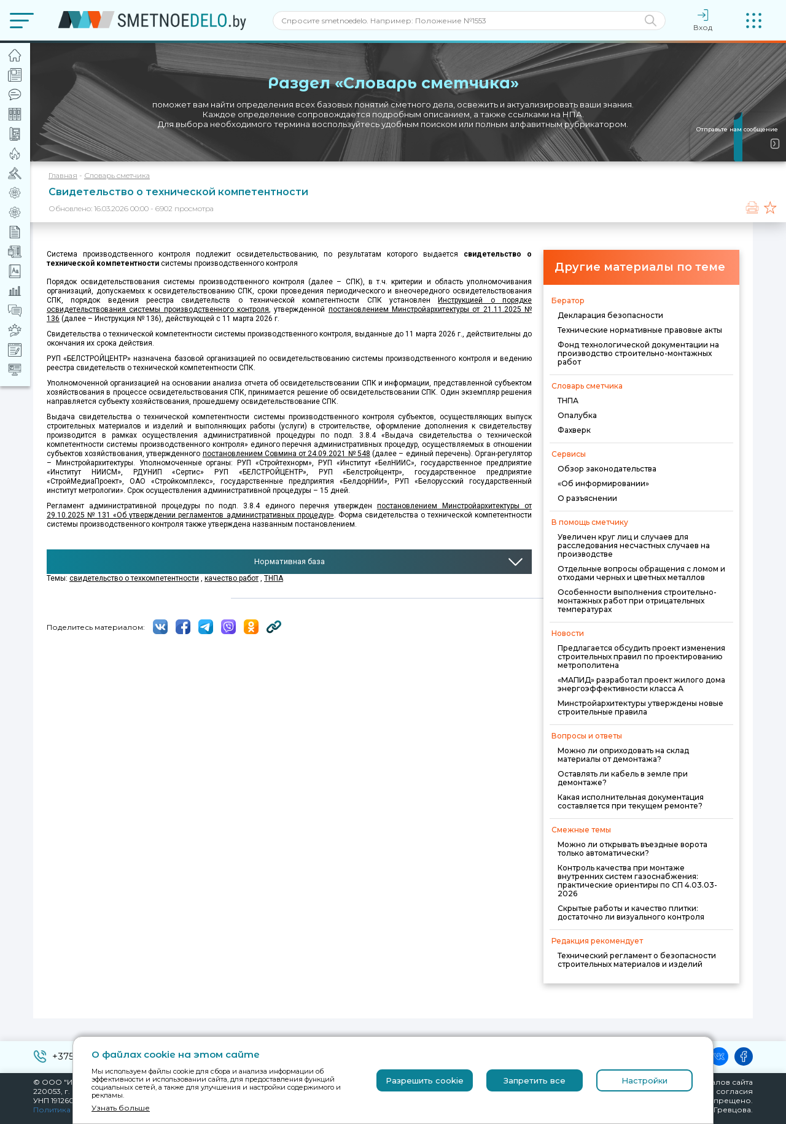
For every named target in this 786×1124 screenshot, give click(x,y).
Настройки (644, 1080)
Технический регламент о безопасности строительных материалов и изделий (637, 960)
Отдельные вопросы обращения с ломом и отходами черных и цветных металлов (641, 573)
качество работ (231, 578)
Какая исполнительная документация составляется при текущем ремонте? (631, 801)
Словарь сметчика (117, 175)
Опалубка (577, 415)
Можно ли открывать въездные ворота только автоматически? (632, 849)
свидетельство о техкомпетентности (134, 578)
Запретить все (535, 1080)
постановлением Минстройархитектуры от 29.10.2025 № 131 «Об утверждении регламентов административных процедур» (289, 510)
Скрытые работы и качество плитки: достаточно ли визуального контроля (631, 912)
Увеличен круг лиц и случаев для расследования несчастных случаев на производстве (634, 545)
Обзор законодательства (607, 468)
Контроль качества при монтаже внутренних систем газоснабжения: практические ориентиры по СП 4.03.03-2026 (637, 880)
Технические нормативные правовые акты (640, 330)
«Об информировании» (603, 483)
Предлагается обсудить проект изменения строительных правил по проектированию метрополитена (641, 656)
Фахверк (574, 430)
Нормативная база (289, 561)
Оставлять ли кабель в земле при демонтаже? (623, 778)
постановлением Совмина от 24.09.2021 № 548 (286, 453)
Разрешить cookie (425, 1080)
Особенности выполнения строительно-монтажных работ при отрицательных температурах (637, 600)
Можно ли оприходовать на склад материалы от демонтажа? (623, 755)
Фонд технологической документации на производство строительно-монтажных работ (638, 353)
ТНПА (568, 400)
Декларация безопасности (610, 315)
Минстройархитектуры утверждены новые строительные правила (640, 707)
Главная (63, 175)
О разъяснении (587, 498)
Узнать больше (120, 1107)
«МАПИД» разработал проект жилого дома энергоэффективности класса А (641, 684)
